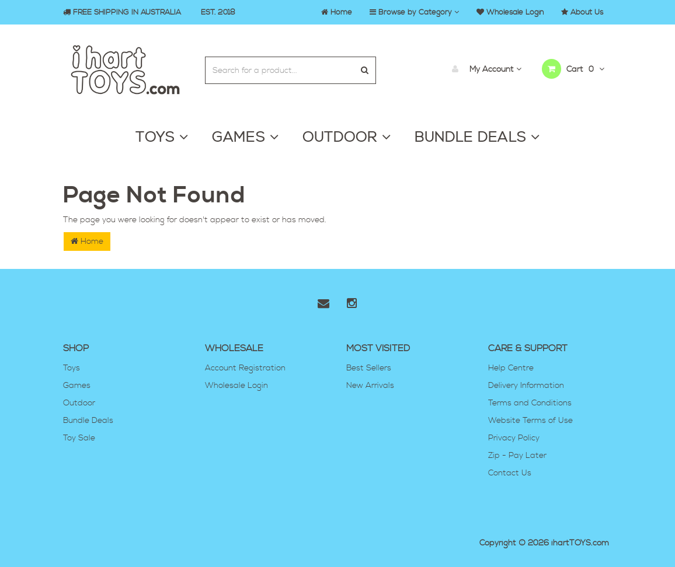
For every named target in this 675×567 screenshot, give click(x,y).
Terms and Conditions (530, 403)
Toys (71, 368)
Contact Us (509, 473)
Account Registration (245, 368)
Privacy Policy (514, 438)
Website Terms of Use (530, 420)
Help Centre (511, 368)
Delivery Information (526, 385)
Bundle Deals (88, 420)
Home (87, 241)
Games (77, 385)
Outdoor (79, 403)
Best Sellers (368, 368)
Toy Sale (79, 438)
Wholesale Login (236, 385)
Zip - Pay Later (517, 455)
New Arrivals (370, 385)
